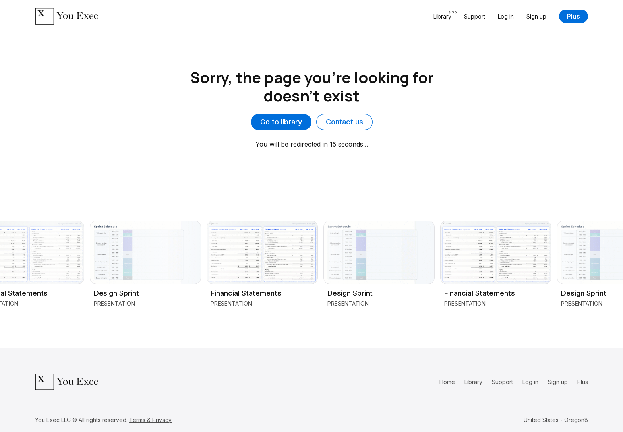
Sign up (536, 16)
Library (473, 381)
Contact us (344, 122)
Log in (506, 16)
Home (447, 381)
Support (474, 16)
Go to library (281, 122)
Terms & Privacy (150, 420)
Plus (573, 16)
